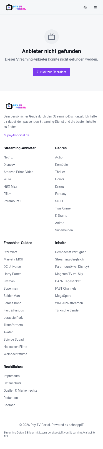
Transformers (13, 325)
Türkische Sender (67, 310)
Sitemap (9, 405)
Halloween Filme (15, 347)
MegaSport (63, 296)
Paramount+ (12, 201)
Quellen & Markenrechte (20, 390)
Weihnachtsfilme (15, 354)
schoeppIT (76, 425)
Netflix (8, 157)
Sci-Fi (59, 201)
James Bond (12, 303)
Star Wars (11, 252)
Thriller (60, 172)
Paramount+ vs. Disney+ (72, 266)
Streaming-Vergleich (69, 259)
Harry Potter (12, 274)
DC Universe (12, 266)
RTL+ (7, 194)
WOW (7, 179)
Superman (11, 288)
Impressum (12, 376)
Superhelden (64, 230)
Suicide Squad (14, 339)
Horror (59, 179)
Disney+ (9, 164)
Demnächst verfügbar (70, 252)
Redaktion (11, 398)
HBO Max (10, 186)
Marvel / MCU (13, 259)
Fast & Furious (14, 310)
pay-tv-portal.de (16, 135)
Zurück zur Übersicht (51, 72)
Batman (9, 281)
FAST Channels (66, 288)
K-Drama (61, 215)
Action (59, 157)
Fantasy (60, 194)
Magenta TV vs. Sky (69, 274)
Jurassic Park (13, 317)
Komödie (61, 164)
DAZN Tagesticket (68, 281)
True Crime (63, 208)
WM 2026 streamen (69, 303)
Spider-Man (12, 296)
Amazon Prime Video (18, 172)
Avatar (8, 332)
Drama (60, 186)
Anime (59, 223)
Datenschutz (12, 383)
